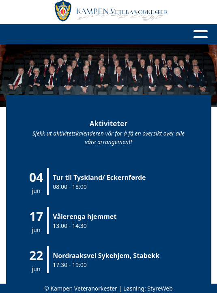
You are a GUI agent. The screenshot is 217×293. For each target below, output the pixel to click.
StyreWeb (160, 288)
